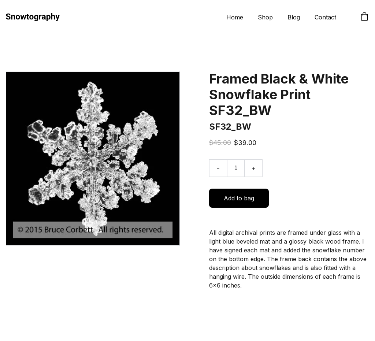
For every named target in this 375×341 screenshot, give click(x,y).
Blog (293, 17)
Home (234, 17)
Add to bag (239, 198)
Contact (325, 17)
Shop (265, 17)
